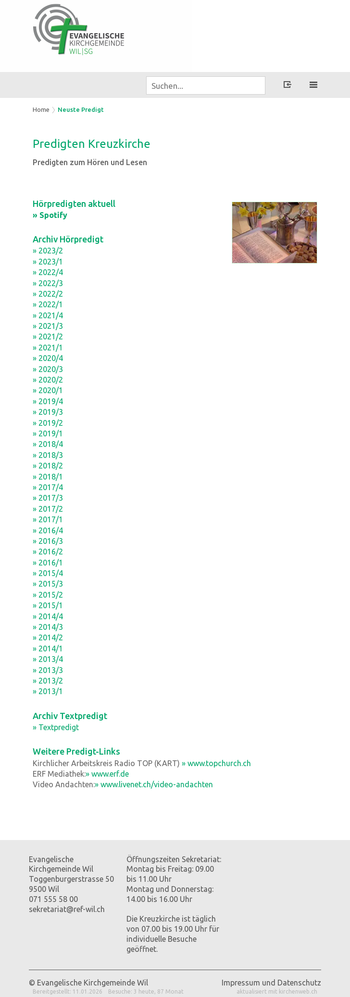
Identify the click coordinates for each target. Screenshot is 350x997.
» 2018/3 (48, 455)
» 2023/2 (48, 250)
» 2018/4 (48, 444)
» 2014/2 (48, 637)
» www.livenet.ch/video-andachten (154, 784)
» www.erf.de (107, 773)
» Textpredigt (56, 727)
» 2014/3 (48, 627)
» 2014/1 (48, 648)
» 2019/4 (48, 401)
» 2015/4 (48, 573)
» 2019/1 (48, 433)
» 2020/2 (48, 379)
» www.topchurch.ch (216, 763)
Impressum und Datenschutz (271, 982)
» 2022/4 (48, 272)
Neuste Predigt (81, 109)
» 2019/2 (48, 423)
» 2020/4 (48, 358)
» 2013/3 (48, 670)
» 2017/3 (48, 497)
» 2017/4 (48, 487)
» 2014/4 (48, 616)
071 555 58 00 (53, 899)
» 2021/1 (48, 347)
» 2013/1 (48, 691)
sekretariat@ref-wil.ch (67, 909)
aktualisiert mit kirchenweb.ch (277, 991)
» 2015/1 (48, 605)
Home (41, 109)
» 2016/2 (48, 551)
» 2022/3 (48, 283)
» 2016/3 (48, 541)
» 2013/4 (48, 659)
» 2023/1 (48, 261)
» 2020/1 (48, 390)
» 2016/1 (48, 562)
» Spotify (50, 215)
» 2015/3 (48, 583)
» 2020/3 (48, 369)
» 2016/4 (48, 530)
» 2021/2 (48, 336)
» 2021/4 (48, 315)
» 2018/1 (48, 476)
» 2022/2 (48, 293)
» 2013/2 (48, 680)
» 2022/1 (48, 304)
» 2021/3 (48, 326)
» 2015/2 (48, 594)
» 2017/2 (48, 509)
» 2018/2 (48, 465)
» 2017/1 (48, 519)
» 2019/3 (48, 412)
